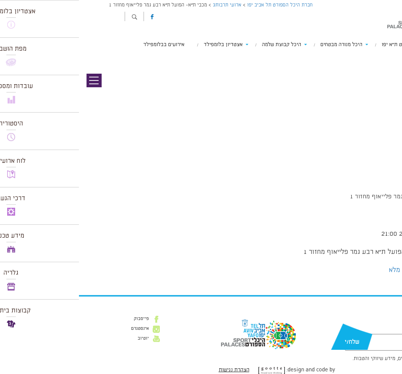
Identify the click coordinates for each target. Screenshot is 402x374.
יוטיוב (64, 338)
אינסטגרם (61, 328)
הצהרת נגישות (155, 369)
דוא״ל (367, 330)
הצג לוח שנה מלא (333, 270)
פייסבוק (62, 319)
